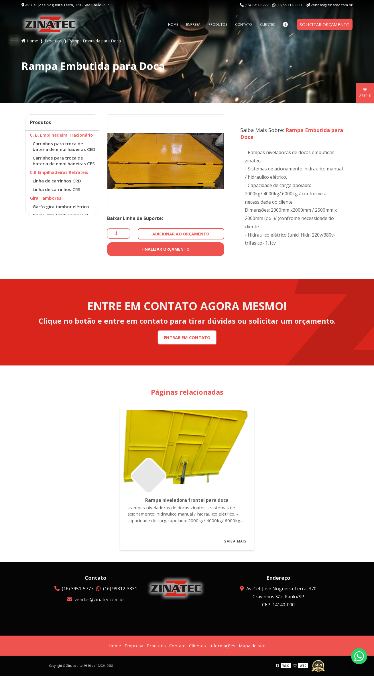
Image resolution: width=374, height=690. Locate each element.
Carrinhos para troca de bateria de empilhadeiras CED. (60, 150)
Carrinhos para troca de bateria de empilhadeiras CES (65, 169)
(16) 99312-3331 (287, 4)
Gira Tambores (46, 209)
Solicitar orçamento (323, 24)
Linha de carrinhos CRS (58, 200)
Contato (239, 24)
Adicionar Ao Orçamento (180, 234)
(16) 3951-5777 (254, 4)
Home (169, 24)
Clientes (263, 24)
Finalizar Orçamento (165, 249)
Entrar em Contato (187, 338)
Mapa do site (254, 659)
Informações (223, 659)
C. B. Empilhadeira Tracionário (62, 135)
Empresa (189, 24)
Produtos (214, 24)
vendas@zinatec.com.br (329, 4)
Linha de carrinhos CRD (58, 191)
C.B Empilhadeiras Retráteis (60, 181)
